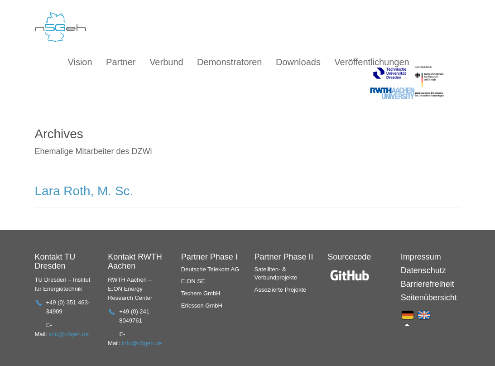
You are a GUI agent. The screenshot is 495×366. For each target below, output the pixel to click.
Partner (121, 62)
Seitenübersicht (429, 297)
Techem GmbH (201, 293)
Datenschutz (423, 270)
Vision (80, 62)
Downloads (298, 62)
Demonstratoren (229, 62)
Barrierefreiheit (427, 284)
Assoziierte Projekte (280, 289)
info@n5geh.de (69, 334)
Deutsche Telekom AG (210, 269)
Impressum (421, 256)
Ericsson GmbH (201, 305)
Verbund (166, 62)
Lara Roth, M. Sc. (84, 191)
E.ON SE (193, 281)
